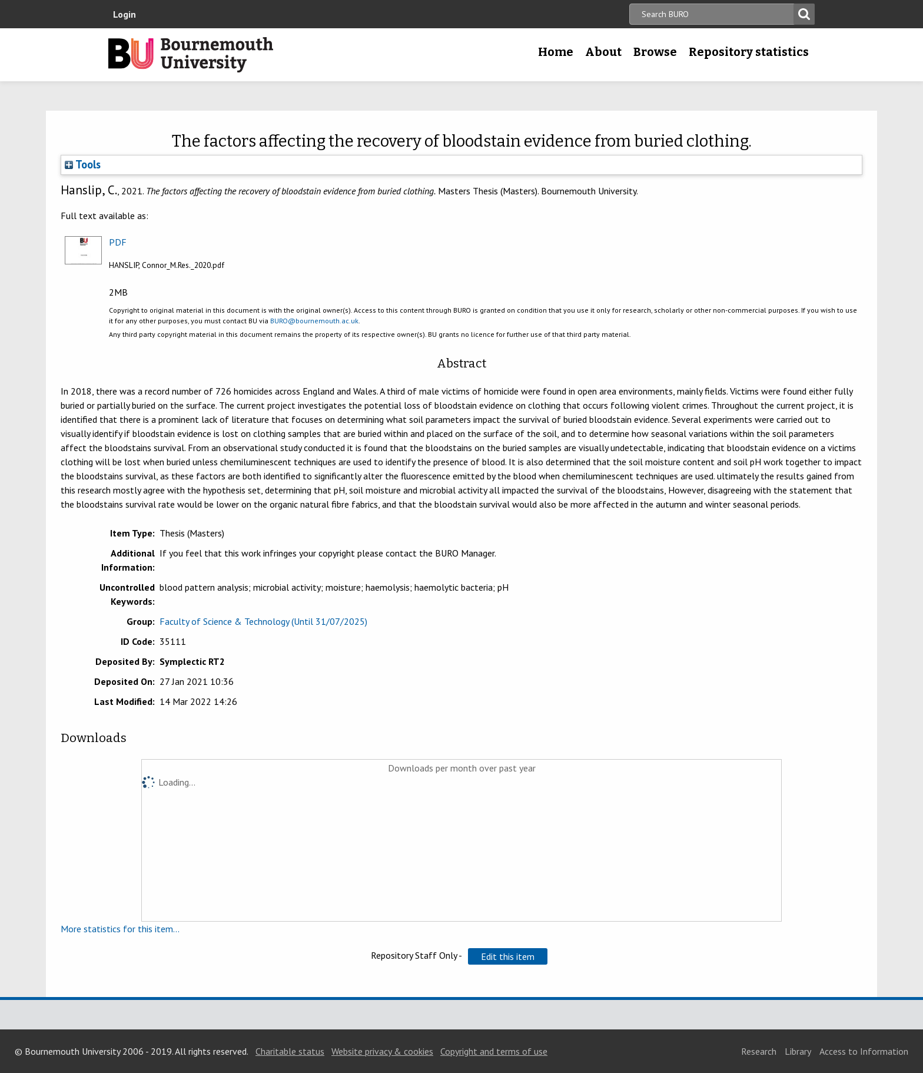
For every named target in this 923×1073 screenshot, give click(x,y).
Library (798, 1051)
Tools (83, 164)
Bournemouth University (190, 54)
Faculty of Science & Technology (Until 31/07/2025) (263, 621)
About (603, 52)
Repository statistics (749, 52)
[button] (507, 956)
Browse (655, 52)
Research (758, 1051)
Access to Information (863, 1051)
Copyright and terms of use (493, 1051)
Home (555, 52)
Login (124, 14)
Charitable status (289, 1051)
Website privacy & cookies (382, 1051)
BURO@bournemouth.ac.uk (314, 320)
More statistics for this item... (120, 929)
